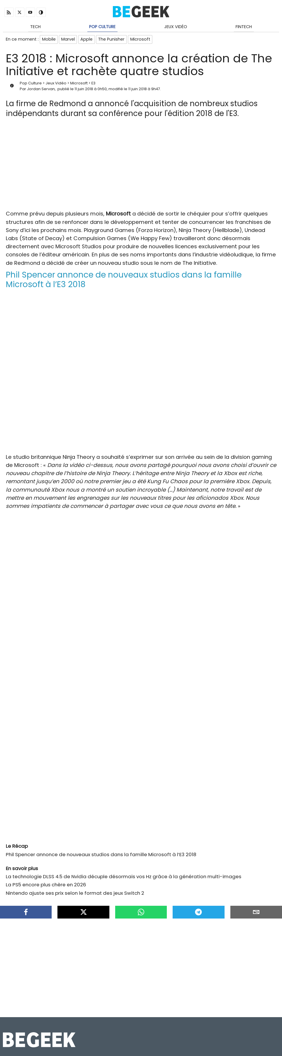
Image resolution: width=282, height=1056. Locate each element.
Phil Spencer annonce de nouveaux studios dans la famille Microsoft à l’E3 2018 (101, 855)
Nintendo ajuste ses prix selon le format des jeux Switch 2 (75, 894)
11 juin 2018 (84, 90)
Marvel (68, 40)
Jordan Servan (41, 90)
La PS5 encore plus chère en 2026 (46, 886)
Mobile (49, 40)
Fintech (244, 27)
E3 (93, 84)
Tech (35, 27)
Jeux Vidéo (175, 27)
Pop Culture (102, 27)
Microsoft (142, 40)
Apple (88, 40)
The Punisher (113, 40)
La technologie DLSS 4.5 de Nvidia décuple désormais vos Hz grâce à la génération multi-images (123, 877)
